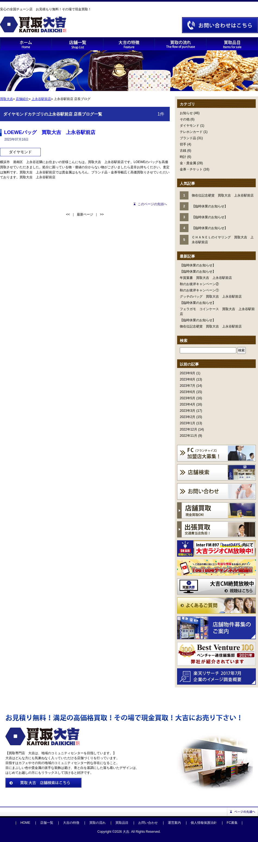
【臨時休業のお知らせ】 (198, 265)
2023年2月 (187, 417)
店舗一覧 (46, 823)
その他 (185, 119)
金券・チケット (191, 169)
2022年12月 (188, 429)
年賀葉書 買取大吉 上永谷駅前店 (206, 278)
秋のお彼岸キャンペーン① (199, 290)
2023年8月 (187, 379)
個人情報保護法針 (204, 823)
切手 (183, 144)
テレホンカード (191, 132)
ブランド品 (188, 138)
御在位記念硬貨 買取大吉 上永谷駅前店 (211, 326)
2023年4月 (187, 404)
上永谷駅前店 (41, 99)
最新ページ (85, 214)
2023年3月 (187, 411)
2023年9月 (187, 373)
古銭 (183, 150)
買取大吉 (6, 99)
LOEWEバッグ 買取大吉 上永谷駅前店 (49, 132)
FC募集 (232, 823)
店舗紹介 (22, 99)
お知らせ (186, 113)
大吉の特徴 (71, 823)
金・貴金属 (188, 163)
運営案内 (174, 823)
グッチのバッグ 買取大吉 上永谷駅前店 (211, 296)
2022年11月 (188, 436)
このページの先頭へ (152, 204)
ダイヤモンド (189, 125)
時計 (183, 157)
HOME (25, 823)
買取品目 (121, 823)
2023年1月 (187, 423)
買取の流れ (97, 823)
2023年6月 (187, 392)
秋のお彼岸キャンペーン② (199, 284)
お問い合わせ (148, 823)
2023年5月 (187, 398)
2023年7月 (187, 386)
